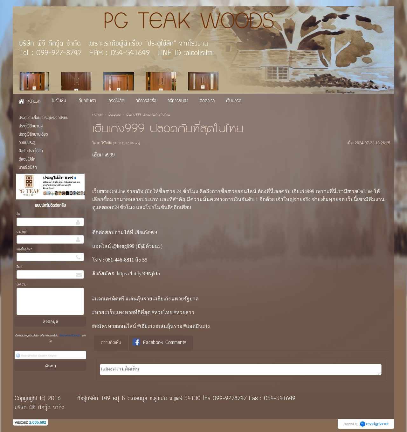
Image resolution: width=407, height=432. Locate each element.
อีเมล (19, 267)
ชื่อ (18, 214)
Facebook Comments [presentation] (159, 342)
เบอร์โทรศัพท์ (24, 249)
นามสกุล (21, 232)
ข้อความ (21, 284)
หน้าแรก (97, 115)
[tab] (111, 343)
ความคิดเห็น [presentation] (111, 343)
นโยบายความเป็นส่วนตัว (70, 336)
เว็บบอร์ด (114, 115)
